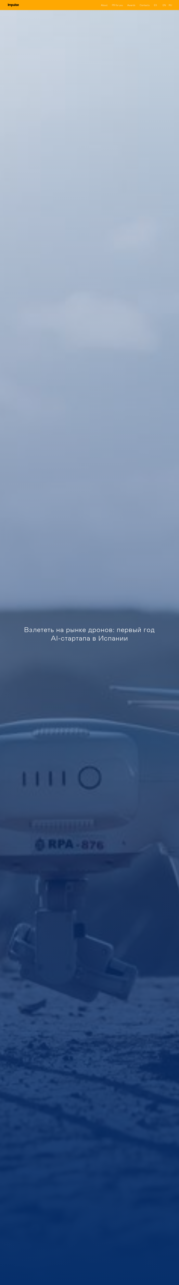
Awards (131, 5)
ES (155, 5)
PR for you (117, 5)
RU (170, 5)
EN (164, 5)
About (104, 5)
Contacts (145, 5)
